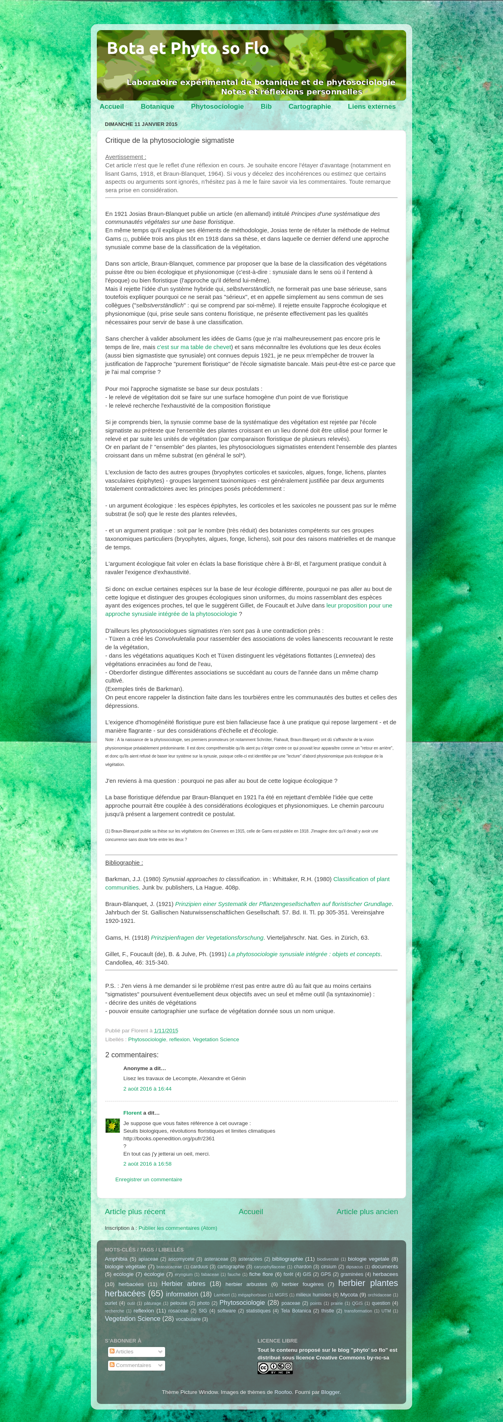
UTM (386, 1310)
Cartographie (309, 106)
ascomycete (181, 1259)
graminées (352, 1274)
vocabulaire (188, 1319)
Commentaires (130, 1365)
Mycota (349, 1295)
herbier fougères (302, 1284)
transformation (358, 1310)
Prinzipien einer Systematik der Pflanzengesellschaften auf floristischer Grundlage (283, 904)
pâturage (153, 1303)
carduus (199, 1267)
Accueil (112, 106)
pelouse (179, 1303)
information (182, 1294)
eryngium (183, 1274)
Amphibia (116, 1259)
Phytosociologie (217, 106)
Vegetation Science (216, 1039)
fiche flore (261, 1274)
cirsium (328, 1267)
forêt (288, 1274)
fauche (233, 1274)
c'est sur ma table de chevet (194, 347)
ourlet (111, 1303)
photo (203, 1303)
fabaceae (210, 1274)
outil (131, 1303)
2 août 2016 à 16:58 (147, 1164)
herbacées (131, 1284)
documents (385, 1267)
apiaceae (148, 1259)
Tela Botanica (296, 1311)
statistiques (258, 1311)
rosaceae (178, 1311)
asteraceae (216, 1259)
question (381, 1303)
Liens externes (372, 106)
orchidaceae (380, 1294)
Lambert (222, 1294)
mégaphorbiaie (252, 1294)
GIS (307, 1274)
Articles (121, 1352)
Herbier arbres (184, 1283)
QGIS (357, 1303)
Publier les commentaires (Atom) (178, 1228)
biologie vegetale (368, 1259)
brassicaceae (169, 1266)
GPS (326, 1274)
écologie (154, 1274)
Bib (266, 106)
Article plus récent (135, 1211)
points (316, 1303)
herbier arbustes (246, 1284)
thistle (327, 1311)
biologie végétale (125, 1267)
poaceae (291, 1303)
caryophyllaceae (269, 1266)
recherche (114, 1310)
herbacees (385, 1274)
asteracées (250, 1259)
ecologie (123, 1274)
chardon (303, 1267)
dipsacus (354, 1266)
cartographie (231, 1267)
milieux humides (313, 1295)
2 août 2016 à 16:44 (147, 1089)
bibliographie (287, 1259)
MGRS (281, 1294)
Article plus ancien (367, 1211)
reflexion (179, 1039)
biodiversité (328, 1259)
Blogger (330, 1392)
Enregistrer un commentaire (148, 1179)
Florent (132, 1113)
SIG (203, 1311)
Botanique (157, 106)
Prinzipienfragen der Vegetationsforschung (207, 937)
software (226, 1311)
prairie (337, 1303)
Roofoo (283, 1392)
